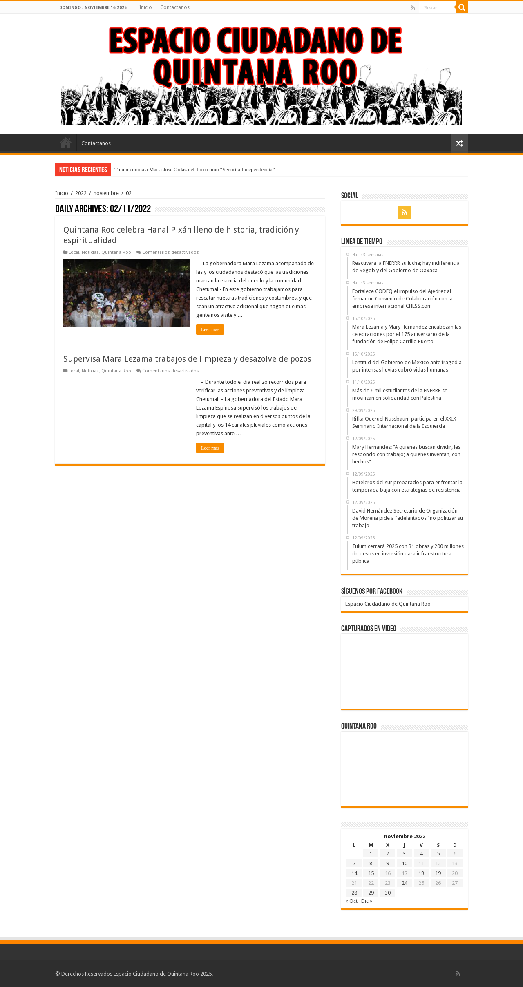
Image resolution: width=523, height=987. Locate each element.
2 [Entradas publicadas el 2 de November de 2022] (387, 853)
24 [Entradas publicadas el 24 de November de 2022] (404, 883)
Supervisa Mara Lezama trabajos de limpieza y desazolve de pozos (188, 359)
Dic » (366, 901)
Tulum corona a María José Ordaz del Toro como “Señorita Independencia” (194, 169)
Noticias (90, 252)
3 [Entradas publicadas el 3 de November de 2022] (404, 853)
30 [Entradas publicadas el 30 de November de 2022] (388, 893)
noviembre (106, 193)
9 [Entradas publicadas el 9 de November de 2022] (387, 863)
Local (74, 252)
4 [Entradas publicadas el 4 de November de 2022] (421, 853)
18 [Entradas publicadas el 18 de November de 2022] (421, 873)
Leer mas (210, 329)
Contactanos (175, 7)
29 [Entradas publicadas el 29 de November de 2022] (371, 893)
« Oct (351, 901)
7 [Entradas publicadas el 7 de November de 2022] (354, 863)
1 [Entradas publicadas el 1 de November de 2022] (370, 853)
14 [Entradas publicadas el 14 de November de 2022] (354, 873)
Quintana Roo (116, 252)
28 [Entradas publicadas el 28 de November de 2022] (354, 893)
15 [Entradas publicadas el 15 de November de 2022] (371, 873)
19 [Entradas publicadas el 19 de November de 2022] (438, 873)
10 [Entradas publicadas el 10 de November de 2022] (404, 863)
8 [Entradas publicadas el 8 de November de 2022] (370, 863)
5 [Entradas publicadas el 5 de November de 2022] (438, 853)
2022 (81, 193)
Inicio (145, 7)
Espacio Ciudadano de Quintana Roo (388, 604)
